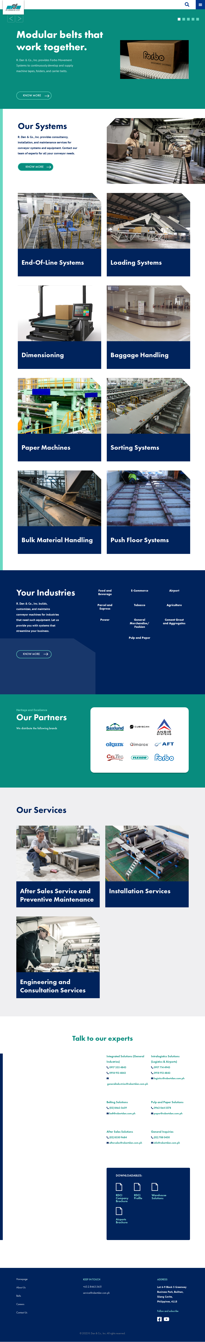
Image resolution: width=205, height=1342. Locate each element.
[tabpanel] (102, 58)
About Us (21, 1287)
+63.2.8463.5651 (92, 1287)
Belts (18, 1295)
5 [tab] (197, 18)
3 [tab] (188, 18)
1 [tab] (179, 18)
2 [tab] (184, 18)
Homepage (22, 1279)
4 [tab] (193, 18)
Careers (20, 1304)
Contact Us (21, 1312)
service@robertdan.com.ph (96, 1293)
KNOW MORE (37, 95)
